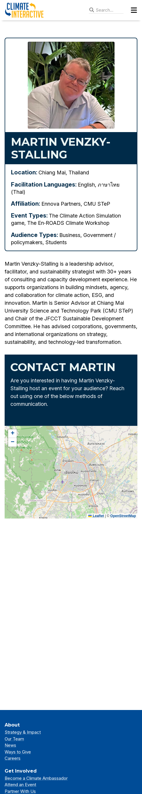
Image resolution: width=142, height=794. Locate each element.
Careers (13, 758)
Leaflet (96, 516)
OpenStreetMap (123, 516)
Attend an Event (20, 784)
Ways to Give (18, 752)
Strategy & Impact (23, 732)
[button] (12, 433)
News (10, 745)
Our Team (14, 739)
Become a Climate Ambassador (36, 778)
